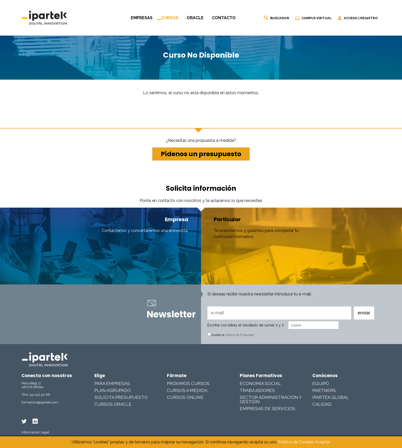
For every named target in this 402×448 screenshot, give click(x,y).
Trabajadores (257, 390)
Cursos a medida (187, 390)
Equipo (320, 383)
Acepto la (230, 335)
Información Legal (35, 432)
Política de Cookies (296, 442)
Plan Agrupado (112, 390)
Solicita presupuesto (121, 397)
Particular (227, 219)
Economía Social (260, 383)
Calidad (321, 404)
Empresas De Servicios (267, 408)
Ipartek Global (330, 397)
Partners (324, 390)
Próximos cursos (188, 383)
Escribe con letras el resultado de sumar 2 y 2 (245, 325)
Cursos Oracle (113, 404)
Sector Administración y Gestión (271, 399)
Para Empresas (112, 383)
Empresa (176, 219)
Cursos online (185, 397)
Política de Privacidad (239, 335)
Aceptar (322, 442)
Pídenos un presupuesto (201, 154)
